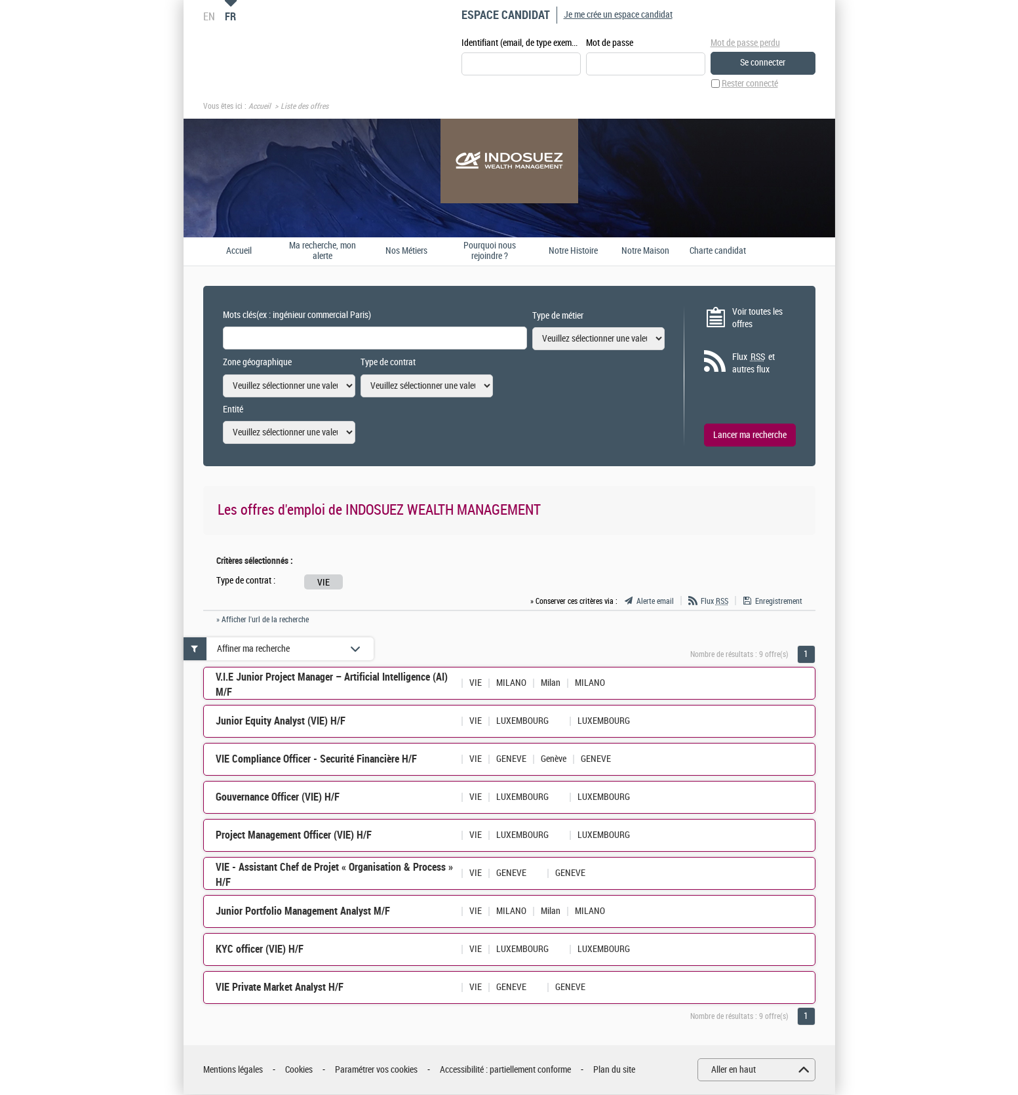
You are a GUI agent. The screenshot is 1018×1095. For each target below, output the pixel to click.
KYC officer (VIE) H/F (259, 950)
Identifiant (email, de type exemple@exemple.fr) (521, 43)
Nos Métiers (406, 251)
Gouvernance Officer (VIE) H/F (278, 797)
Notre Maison (645, 251)
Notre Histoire (573, 251)
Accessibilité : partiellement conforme (505, 1070)
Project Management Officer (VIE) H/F (294, 835)
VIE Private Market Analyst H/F (279, 988)
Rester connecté (750, 84)
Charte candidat (718, 251)
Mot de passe (609, 43)
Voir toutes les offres (757, 318)
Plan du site (614, 1070)
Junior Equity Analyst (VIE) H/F (280, 721)
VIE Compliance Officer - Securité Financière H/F (316, 759)
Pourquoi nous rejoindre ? (489, 251)
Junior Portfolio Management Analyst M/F (303, 912)
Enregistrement (778, 602)
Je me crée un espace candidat (618, 14)
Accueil (259, 106)
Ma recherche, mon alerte (322, 251)
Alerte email (655, 602)
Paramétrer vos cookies (376, 1070)
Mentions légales (233, 1070)
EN (209, 16)
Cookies (299, 1070)
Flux (714, 602)
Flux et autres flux (753, 363)
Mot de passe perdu (745, 43)
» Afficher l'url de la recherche (262, 620)
